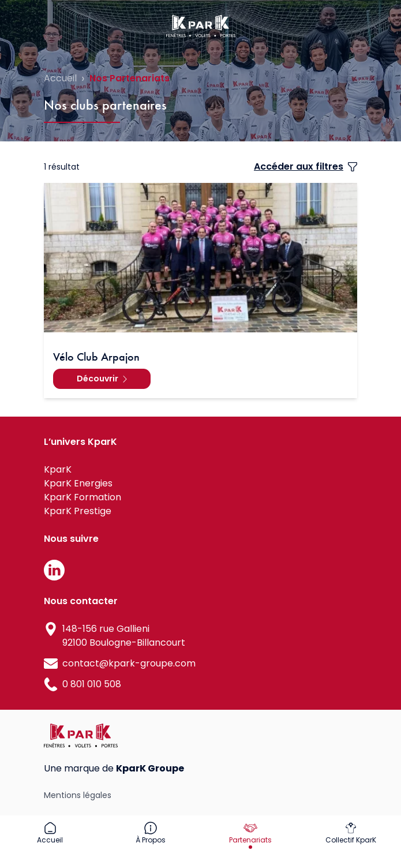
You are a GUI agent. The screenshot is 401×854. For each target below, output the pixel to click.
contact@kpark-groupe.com (129, 663)
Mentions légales (77, 795)
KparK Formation (82, 497)
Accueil (60, 78)
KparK (58, 469)
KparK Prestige (77, 511)
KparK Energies (78, 483)
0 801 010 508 (91, 684)
